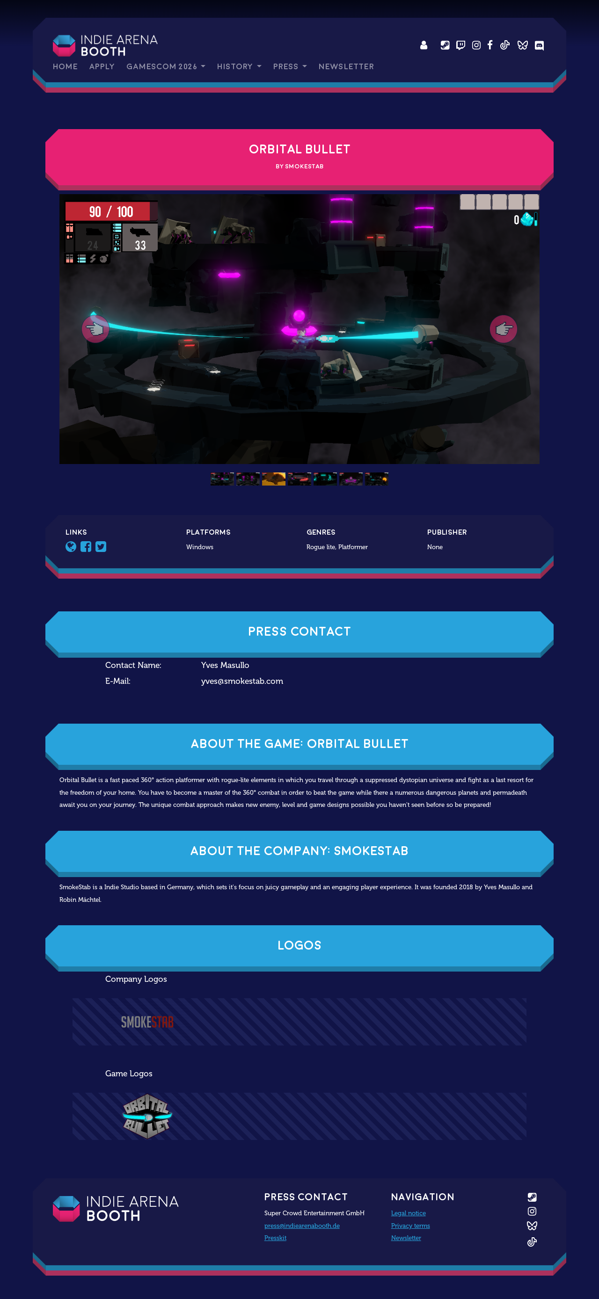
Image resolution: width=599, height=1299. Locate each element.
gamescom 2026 (162, 66)
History (236, 66)
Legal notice (408, 1213)
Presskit (275, 1237)
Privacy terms (410, 1225)
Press (286, 66)
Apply (102, 66)
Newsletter (346, 66)
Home (65, 66)
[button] (95, 329)
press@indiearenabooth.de (302, 1225)
